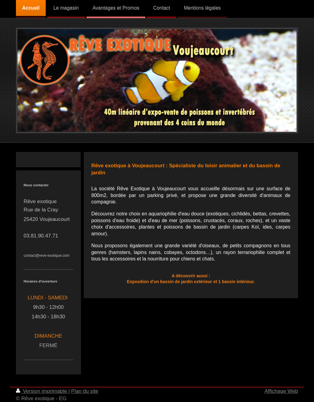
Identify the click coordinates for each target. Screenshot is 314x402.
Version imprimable (42, 391)
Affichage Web (281, 391)
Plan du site (84, 391)
